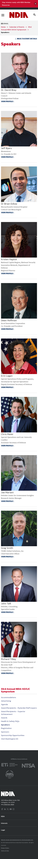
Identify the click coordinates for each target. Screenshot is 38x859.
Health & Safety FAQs (10, 721)
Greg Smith (7, 548)
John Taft (6, 603)
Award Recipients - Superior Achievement (13, 713)
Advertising (6, 700)
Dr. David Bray (8, 90)
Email (5, 23)
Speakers (5, 32)
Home (3, 27)
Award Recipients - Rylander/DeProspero (19, 707)
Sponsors (5, 731)
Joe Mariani (7, 492)
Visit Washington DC (9, 738)
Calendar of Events (16, 27)
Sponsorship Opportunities (12, 735)
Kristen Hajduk (9, 259)
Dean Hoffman (9, 320)
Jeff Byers (6, 148)
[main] (19, 392)
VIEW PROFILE (7, 101)
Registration (6, 728)
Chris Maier (7, 434)
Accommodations (8, 697)
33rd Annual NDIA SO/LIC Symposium (16, 28)
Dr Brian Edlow (9, 203)
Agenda (4, 704)
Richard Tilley (8, 659)
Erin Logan (7, 376)
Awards (4, 717)
